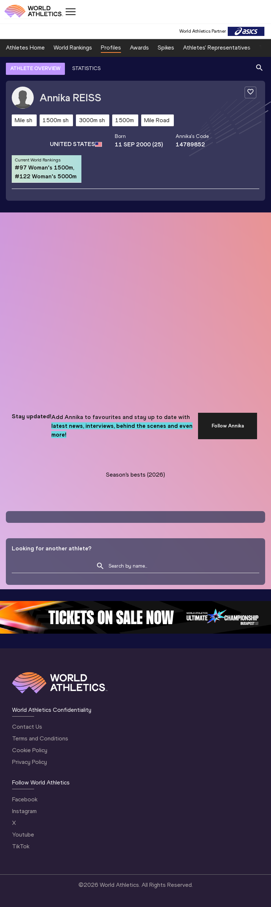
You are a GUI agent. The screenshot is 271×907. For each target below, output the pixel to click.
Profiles (111, 47)
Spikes (166, 47)
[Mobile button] (70, 11)
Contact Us (27, 726)
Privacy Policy (29, 761)
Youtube (23, 834)
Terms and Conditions (40, 738)
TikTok (20, 846)
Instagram (24, 811)
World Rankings (73, 47)
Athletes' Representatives (216, 47)
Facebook (24, 799)
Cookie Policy (29, 750)
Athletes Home (25, 47)
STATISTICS (86, 68)
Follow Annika (228, 426)
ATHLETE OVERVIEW (35, 68)
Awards (139, 47)
